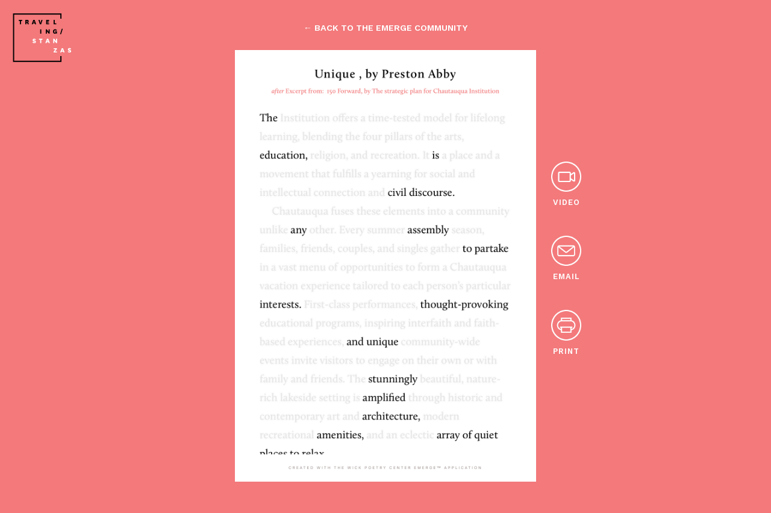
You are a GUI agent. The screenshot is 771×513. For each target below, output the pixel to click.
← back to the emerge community (385, 28)
